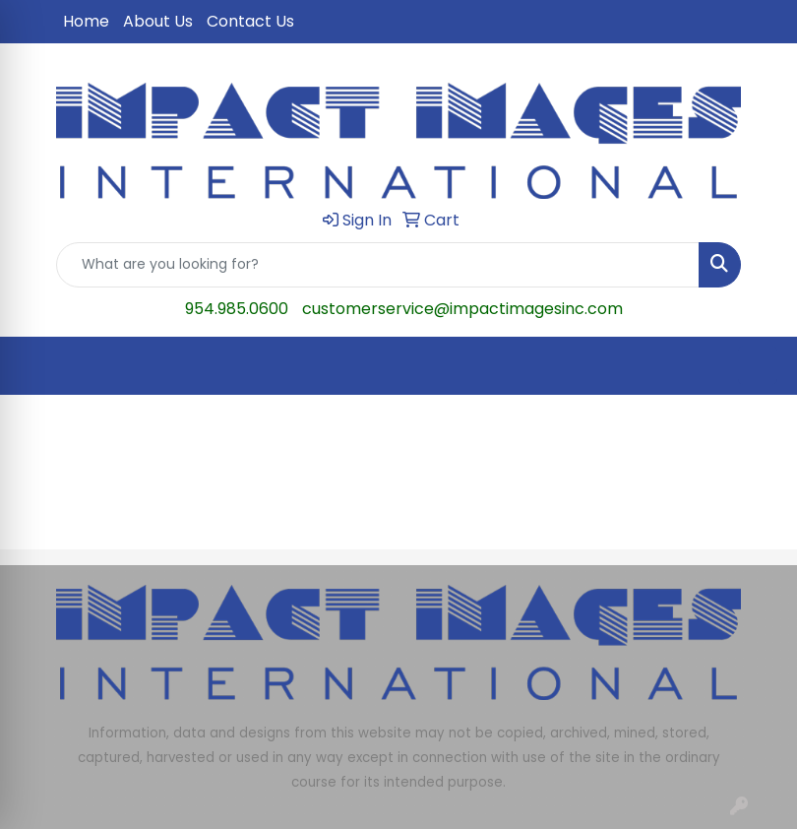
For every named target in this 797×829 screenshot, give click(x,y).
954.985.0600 (236, 308)
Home (86, 21)
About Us (158, 21)
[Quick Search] (378, 264)
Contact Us (250, 21)
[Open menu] (757, 365)
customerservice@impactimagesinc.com (462, 308)
